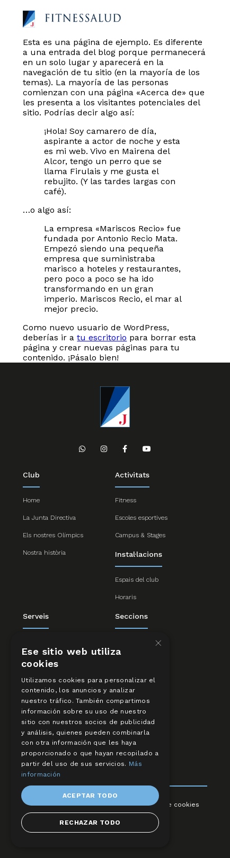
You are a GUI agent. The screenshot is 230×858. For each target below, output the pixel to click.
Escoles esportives (141, 517)
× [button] (158, 643)
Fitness (125, 500)
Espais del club (136, 579)
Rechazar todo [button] (89, 822)
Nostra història (44, 552)
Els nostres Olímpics (53, 535)
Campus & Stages (140, 535)
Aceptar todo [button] (90, 795)
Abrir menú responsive (198, 20)
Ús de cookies (176, 804)
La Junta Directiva (49, 517)
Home (31, 500)
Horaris (125, 597)
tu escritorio (102, 337)
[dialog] (90, 739)
